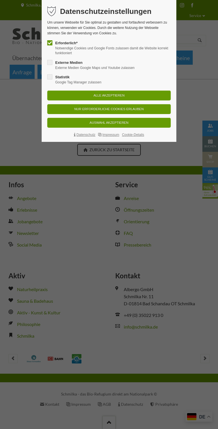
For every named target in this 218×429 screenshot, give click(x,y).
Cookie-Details (133, 135)
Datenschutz (85, 135)
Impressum (110, 135)
